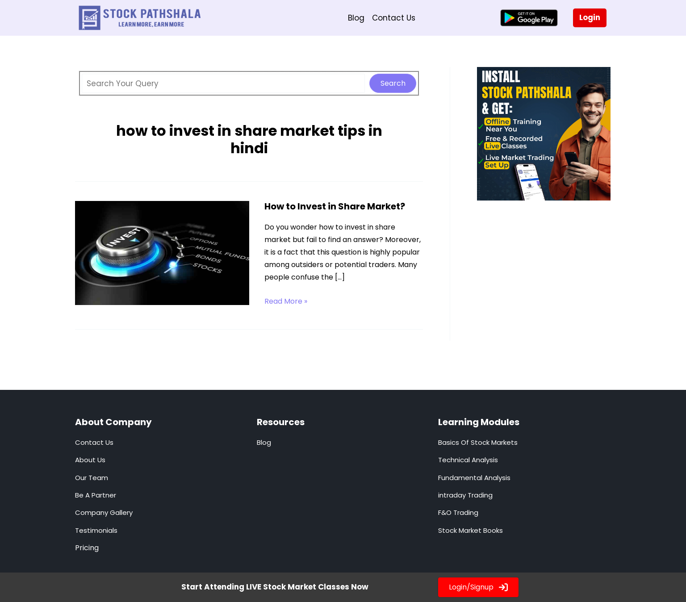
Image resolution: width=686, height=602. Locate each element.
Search (393, 83)
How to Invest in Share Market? (334, 206)
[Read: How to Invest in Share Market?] (162, 252)
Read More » (285, 301)
